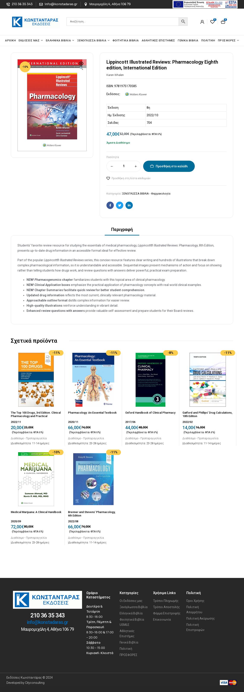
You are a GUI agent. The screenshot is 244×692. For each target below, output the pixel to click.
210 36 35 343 (47, 615)
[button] (81, 66)
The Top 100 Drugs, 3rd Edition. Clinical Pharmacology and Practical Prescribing (36, 416)
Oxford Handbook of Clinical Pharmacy (150, 412)
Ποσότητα (112, 157)
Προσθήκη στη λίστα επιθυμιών (131, 178)
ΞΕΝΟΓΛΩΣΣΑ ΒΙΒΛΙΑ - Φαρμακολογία (146, 193)
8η (148, 107)
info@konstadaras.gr (47, 622)
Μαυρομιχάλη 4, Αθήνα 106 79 (47, 629)
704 (149, 122)
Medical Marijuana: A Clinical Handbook (36, 512)
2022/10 (152, 115)
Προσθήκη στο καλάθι (172, 166)
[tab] (122, 230)
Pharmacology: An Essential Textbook (92, 412)
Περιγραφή (122, 229)
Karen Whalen (115, 75)
